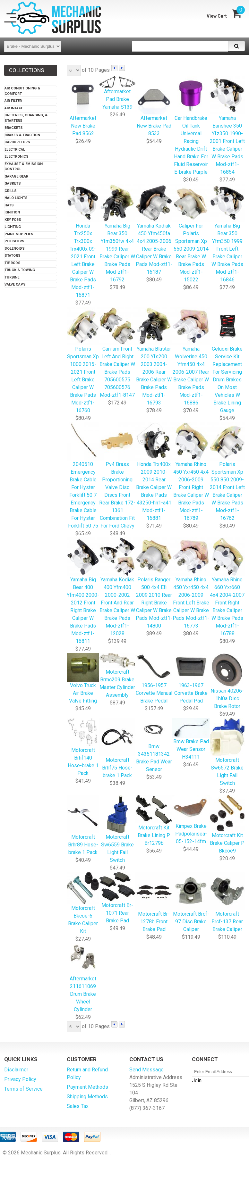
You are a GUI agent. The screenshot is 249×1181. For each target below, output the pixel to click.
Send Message (146, 1070)
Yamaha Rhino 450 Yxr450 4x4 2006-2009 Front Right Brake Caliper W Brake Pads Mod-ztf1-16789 (191, 472)
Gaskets (12, 183)
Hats (9, 205)
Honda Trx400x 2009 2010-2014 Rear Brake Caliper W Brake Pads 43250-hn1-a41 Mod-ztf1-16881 (153, 472)
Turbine (11, 277)
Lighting (12, 227)
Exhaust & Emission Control (23, 166)
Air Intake (13, 108)
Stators (12, 256)
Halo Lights (16, 198)
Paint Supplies (18, 234)
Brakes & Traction (22, 135)
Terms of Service (23, 1089)
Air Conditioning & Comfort (22, 91)
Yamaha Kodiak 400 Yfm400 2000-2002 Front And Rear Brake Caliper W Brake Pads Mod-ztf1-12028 (117, 587)
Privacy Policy (20, 1079)
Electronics (16, 156)
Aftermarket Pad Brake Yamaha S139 (117, 93)
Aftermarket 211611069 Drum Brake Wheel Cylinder (83, 978)
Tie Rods (12, 263)
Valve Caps (15, 284)
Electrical (14, 149)
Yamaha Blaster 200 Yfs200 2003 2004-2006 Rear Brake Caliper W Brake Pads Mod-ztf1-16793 (153, 356)
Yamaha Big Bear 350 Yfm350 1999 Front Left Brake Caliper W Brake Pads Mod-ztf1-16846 (227, 233)
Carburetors (17, 142)
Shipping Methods (87, 1097)
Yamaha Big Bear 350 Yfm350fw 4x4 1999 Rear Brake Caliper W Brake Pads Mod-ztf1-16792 (117, 233)
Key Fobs (12, 220)
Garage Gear (16, 176)
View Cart (217, 16)
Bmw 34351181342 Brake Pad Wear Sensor (153, 745)
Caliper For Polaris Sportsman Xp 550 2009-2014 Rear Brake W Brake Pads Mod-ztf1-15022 (191, 233)
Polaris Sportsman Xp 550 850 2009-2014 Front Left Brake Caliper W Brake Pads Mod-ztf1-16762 (227, 472)
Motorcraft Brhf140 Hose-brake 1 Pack (83, 747)
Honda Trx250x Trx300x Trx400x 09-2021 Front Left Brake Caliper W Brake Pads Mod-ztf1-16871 (83, 241)
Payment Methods (87, 1087)
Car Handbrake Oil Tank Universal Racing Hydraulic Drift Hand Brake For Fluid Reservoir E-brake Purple (191, 126)
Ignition (12, 212)
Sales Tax (78, 1106)
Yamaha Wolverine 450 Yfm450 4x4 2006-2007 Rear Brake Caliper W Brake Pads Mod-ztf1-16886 (191, 356)
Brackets (13, 128)
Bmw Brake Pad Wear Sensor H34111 (191, 739)
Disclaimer (16, 1070)
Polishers (14, 241)
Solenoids (14, 248)
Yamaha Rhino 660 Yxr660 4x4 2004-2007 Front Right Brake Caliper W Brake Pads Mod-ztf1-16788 (227, 587)
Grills (10, 191)
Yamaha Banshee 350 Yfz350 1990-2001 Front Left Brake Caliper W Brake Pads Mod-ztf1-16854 (227, 126)
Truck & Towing (19, 270)
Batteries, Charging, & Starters (25, 118)
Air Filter (13, 101)
